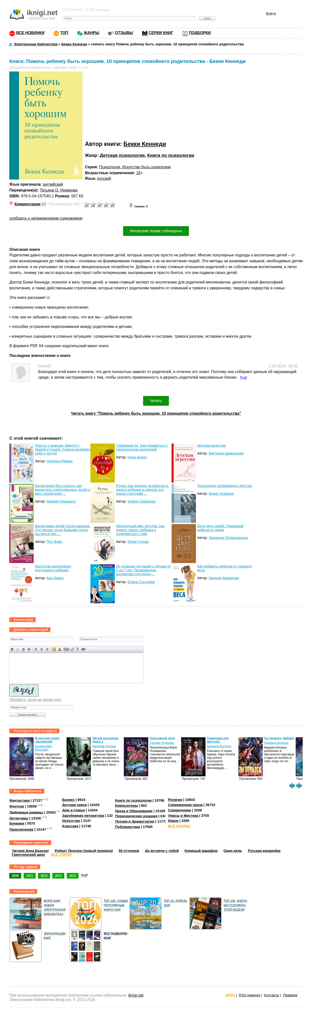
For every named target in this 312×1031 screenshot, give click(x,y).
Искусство (71, 821)
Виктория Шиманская (226, 453)
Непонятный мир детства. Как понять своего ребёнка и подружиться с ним (140, 530)
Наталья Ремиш (60, 461)
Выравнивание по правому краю (47, 649)
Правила (290, 995)
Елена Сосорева (141, 582)
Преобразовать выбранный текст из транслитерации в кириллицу (77, 649)
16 (138, 173)
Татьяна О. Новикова (59, 190)
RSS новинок (249, 995)
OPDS (230, 995)
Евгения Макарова (224, 578)
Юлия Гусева (138, 542)
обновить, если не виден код (35, 699)
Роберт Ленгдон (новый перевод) (84, 851)
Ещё (243, 377)
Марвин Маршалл (61, 501)
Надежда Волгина (219, 746)
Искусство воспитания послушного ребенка (53, 568)
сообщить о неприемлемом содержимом (45, 218)
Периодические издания (136, 816)
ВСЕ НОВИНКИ (30, 33)
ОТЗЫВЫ (124, 33)
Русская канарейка (264, 851)
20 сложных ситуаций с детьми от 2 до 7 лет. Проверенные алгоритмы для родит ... (143, 570)
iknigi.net (135, 995)
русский (104, 178)
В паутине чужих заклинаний (47, 740)
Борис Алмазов (221, 493)
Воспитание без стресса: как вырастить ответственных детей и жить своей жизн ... (62, 489)
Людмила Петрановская (228, 538)
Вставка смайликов (54, 649)
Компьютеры (126, 806)
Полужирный (12, 649)
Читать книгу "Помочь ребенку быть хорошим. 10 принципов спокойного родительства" (156, 413)
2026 (15, 876)
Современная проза (185, 805)
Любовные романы (26, 812)
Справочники (179, 810)
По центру (41, 649)
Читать (156, 401)
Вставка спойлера (83, 649)
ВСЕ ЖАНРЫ (179, 826)
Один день (233, 851)
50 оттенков (129, 851)
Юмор (173, 821)
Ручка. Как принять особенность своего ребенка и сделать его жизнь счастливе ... (142, 489)
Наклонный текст (18, 649)
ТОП (64, 33)
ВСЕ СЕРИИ (61, 855)
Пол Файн (54, 542)
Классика (70, 826)
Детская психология (122, 155)
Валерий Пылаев (104, 746)
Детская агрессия (211, 445)
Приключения (21, 829)
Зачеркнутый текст (29, 649)
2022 (72, 876)
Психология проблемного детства (224, 486)
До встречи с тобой (162, 851)
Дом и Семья (73, 810)
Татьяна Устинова (161, 743)
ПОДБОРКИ (200, 33)
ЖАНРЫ (91, 33)
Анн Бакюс (55, 578)
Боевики (16, 823)
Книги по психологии (170, 155)
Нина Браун (137, 457)
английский (53, 184)
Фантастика (19, 800)
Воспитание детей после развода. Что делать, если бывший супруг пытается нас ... (62, 530)
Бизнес (68, 800)
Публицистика (127, 827)
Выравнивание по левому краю (36, 649)
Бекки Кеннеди (145, 144)
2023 (58, 876)
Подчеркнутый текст (23, 649)
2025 (29, 876)
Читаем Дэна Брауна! (30, 851)
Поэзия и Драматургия (134, 821)
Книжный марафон (201, 851)
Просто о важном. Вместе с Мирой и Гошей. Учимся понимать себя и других (62, 449)
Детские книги (74, 805)
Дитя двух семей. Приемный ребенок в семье (220, 528)
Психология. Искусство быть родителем (135, 167)
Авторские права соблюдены (156, 231)
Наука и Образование (133, 811)
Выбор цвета (59, 649)
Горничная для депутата (217, 740)
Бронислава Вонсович (43, 748)
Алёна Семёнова (141, 501)
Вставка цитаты (72, 649)
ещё (84, 875)
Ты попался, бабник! (279, 738)
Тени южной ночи (162, 738)
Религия (175, 800)
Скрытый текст (66, 649)
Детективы (18, 818)
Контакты (271, 995)
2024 (44, 876)
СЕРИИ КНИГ (161, 33)
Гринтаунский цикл (28, 855)
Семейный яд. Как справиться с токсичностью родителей (142, 447)
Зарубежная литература (83, 816)
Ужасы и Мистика (183, 816)
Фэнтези (16, 806)
